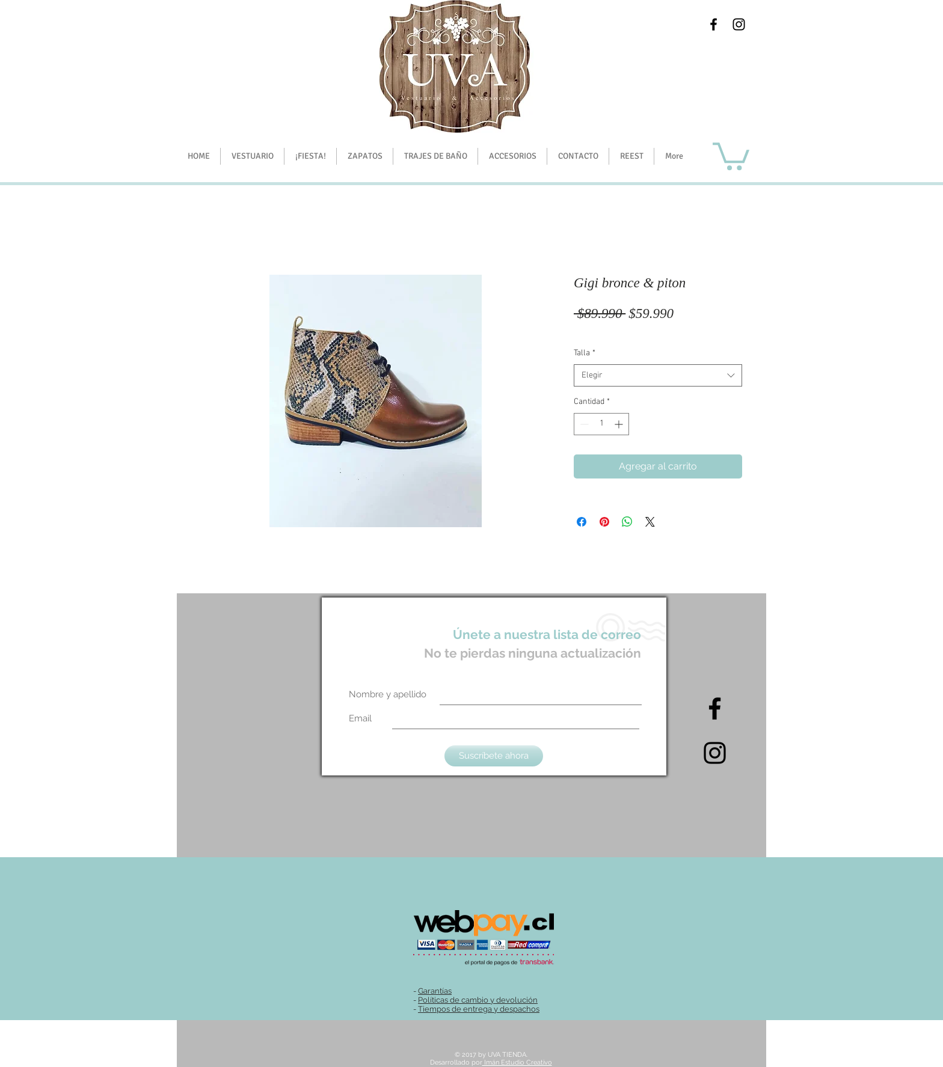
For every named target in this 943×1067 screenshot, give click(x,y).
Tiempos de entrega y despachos (478, 1008)
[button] (310, 156)
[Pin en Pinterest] (604, 522)
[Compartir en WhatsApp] (627, 522)
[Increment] (619, 424)
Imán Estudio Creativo (517, 1062)
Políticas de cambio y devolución (478, 999)
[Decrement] (583, 424)
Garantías (435, 990)
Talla (584, 353)
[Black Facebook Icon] (713, 24)
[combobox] (658, 375)
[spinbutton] (601, 424)
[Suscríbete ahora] (493, 755)
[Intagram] (715, 753)
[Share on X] (650, 522)
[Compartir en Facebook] (581, 522)
